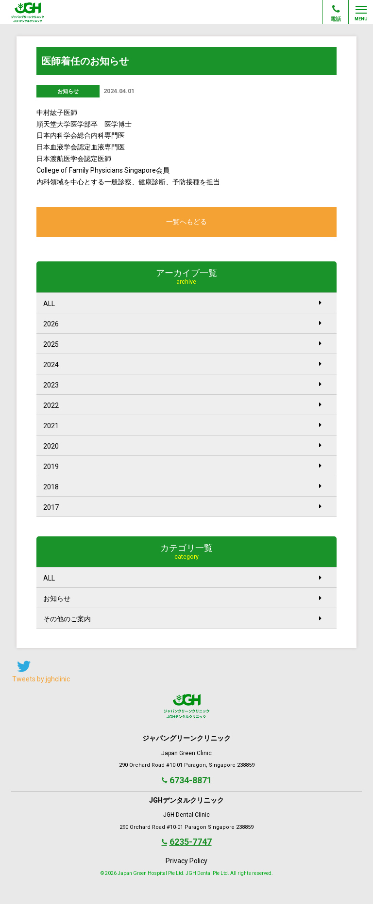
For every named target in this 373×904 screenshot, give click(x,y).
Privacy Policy (186, 860)
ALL (182, 303)
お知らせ (182, 599)
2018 (182, 487)
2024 (182, 364)
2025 (182, 344)
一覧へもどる (186, 222)
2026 (182, 324)
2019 (182, 466)
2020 (182, 446)
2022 (182, 405)
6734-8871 (187, 780)
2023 (182, 385)
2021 (182, 425)
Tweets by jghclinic (41, 679)
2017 (182, 507)
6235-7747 (187, 842)
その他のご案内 (182, 619)
